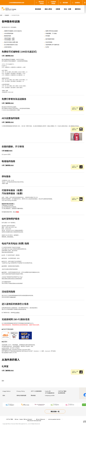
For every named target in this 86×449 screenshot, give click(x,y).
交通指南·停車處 (53, 2)
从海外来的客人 (8, 47)
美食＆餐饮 (48, 9)
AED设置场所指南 (8, 33)
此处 (17, 212)
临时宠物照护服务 (49, 39)
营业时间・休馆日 (41, 2)
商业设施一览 (55, 411)
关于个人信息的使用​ (36, 391)
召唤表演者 (12, 297)
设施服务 (77, 2)
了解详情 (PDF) (9, 55)
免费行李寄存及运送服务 (51, 31)
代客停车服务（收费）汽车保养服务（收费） (9, 39)
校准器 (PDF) (8, 150)
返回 (3, 380)
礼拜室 (47, 47)
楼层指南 (65, 2)
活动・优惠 (67, 9)
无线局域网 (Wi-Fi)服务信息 (52, 44)
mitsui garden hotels (54, 419)
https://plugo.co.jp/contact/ (16, 283)
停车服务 (47, 35)
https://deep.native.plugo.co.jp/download (12, 278)
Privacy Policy (21, 391)
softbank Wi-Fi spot (6, 349)
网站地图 (33, 395)
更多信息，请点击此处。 (8, 236)
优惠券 (58, 9)
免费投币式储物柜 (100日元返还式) (13, 31)
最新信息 (78, 9)
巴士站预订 (17, 312)
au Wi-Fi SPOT (5, 348)
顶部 (1, 15)
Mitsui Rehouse (40, 419)
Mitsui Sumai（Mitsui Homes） (24, 419)
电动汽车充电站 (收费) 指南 (11, 42)
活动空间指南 (48, 42)
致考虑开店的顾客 (21, 395)
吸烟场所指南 (7, 35)
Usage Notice (6, 391)
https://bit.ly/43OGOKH (7, 252)
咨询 (4, 395)
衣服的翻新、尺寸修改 (51, 33)
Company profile (50, 395)
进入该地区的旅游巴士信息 (11, 44)
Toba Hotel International (34, 420)
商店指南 (38, 9)
